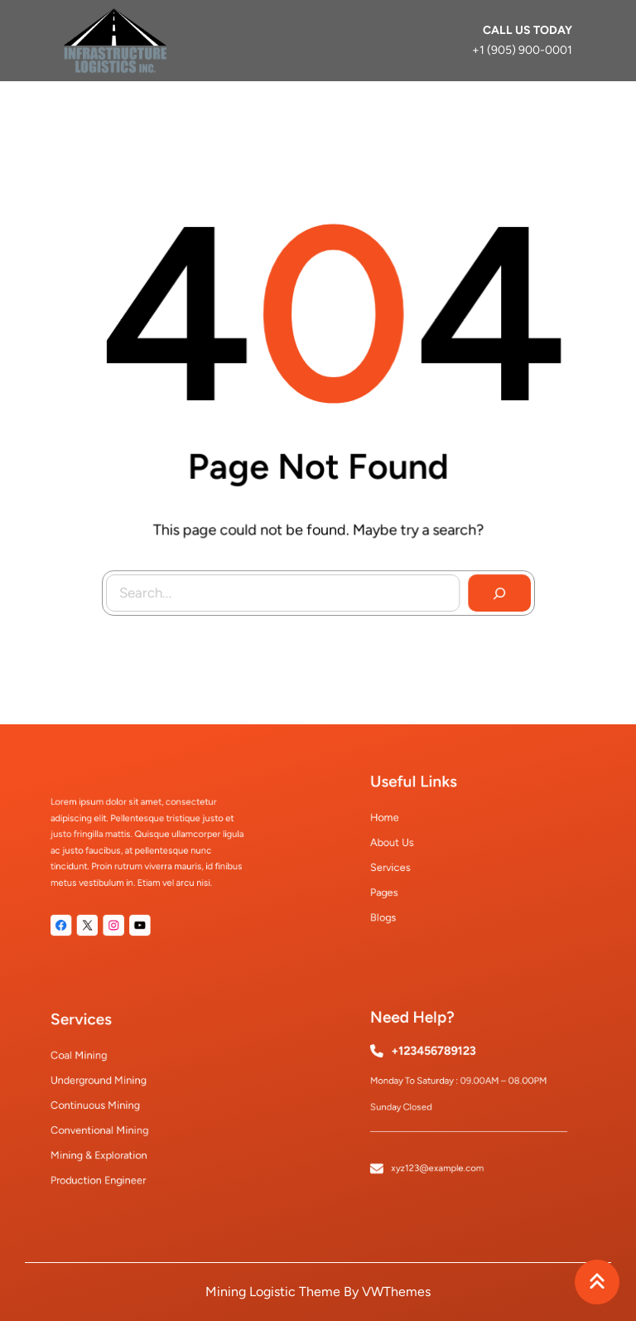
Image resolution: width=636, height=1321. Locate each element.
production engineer (107, 1167)
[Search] (496, 590)
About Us (405, 844)
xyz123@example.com (442, 1155)
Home (399, 823)
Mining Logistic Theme (272, 1291)
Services (403, 864)
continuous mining (104, 1105)
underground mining (107, 1084)
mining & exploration (107, 1146)
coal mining (90, 1063)
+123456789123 (439, 1058)
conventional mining (107, 1125)
